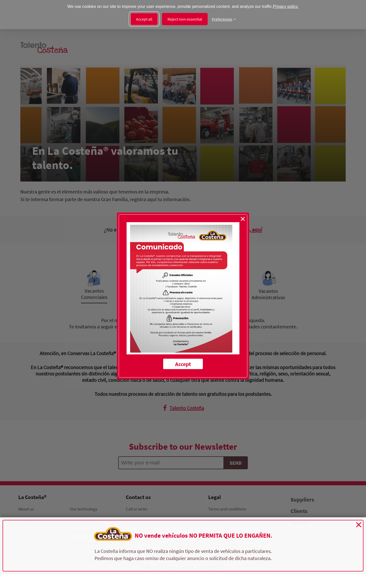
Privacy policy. (286, 6)
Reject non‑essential (184, 19)
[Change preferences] (224, 19)
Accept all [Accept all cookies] (144, 19)
